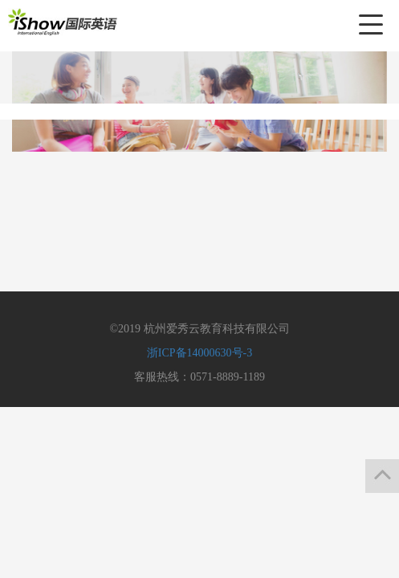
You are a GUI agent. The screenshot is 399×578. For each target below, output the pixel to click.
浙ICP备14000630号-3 (199, 353)
